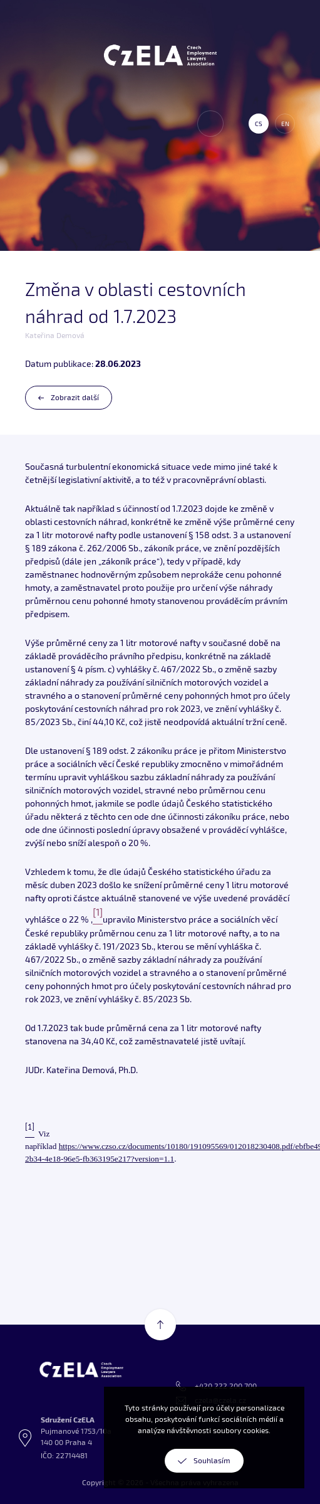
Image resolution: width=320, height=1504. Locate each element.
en (285, 123)
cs (258, 123)
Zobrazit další (75, 397)
